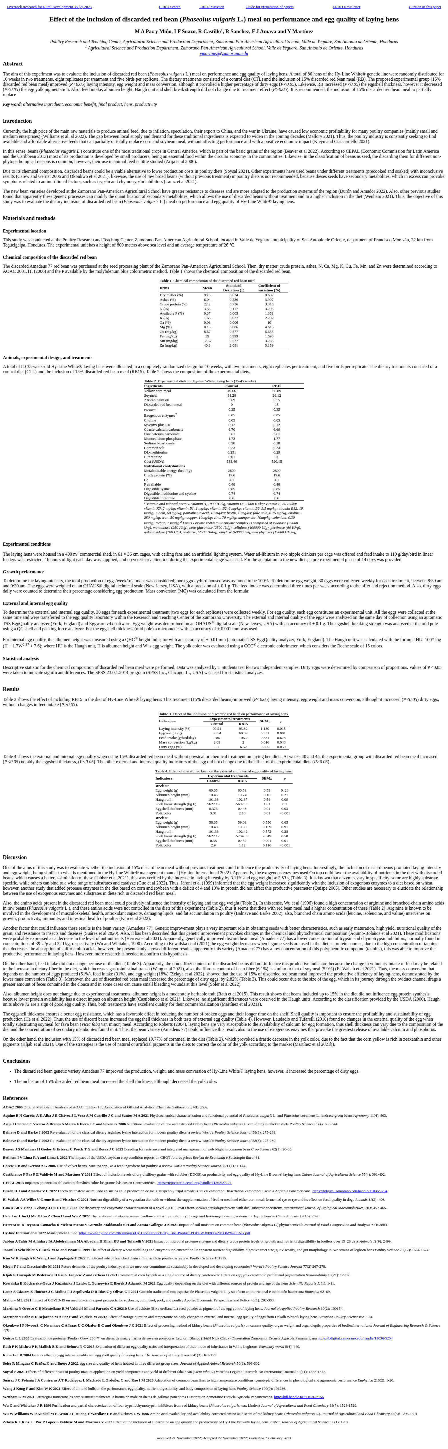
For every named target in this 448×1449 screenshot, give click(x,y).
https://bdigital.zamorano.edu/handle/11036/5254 (355, 1338)
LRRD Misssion (211, 7)
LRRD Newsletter (347, 7)
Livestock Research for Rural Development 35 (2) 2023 (49, 7)
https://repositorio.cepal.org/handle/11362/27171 (194, 1182)
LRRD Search (170, 7)
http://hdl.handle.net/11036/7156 (299, 1397)
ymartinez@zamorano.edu (224, 53)
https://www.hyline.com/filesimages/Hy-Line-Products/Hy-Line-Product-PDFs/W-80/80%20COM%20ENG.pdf (164, 1233)
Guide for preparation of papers (270, 7)
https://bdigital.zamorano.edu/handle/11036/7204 (349, 1191)
